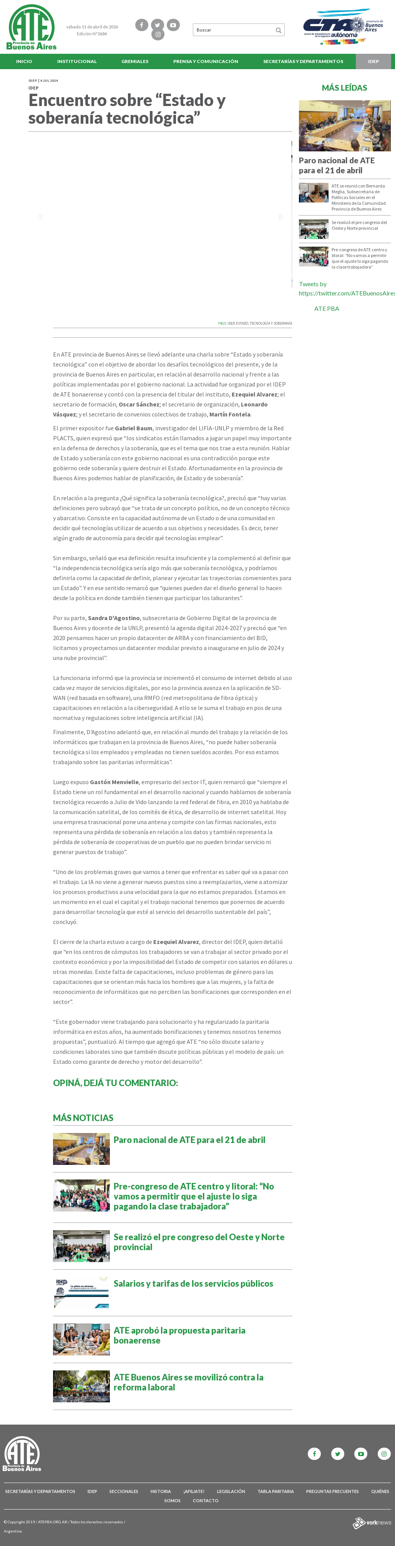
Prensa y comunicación (205, 61)
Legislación (231, 1491)
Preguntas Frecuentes (332, 1491)
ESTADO (242, 323)
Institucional (77, 61)
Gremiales (134, 61)
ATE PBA (326, 308)
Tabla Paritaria (275, 1491)
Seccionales (124, 1491)
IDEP (373, 61)
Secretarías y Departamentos (303, 61)
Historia (161, 1491)
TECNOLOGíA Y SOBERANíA (271, 323)
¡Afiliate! (193, 1491)
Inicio (24, 61)
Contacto (206, 1500)
